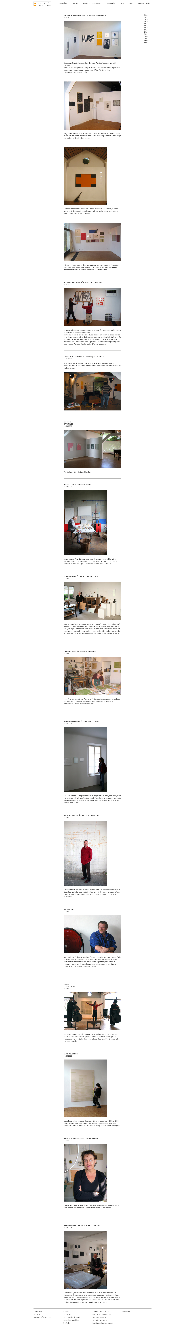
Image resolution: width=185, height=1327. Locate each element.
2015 (145, 21)
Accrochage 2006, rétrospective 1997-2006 (83, 282)
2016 (145, 19)
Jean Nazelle (85, 472)
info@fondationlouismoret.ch (103, 1323)
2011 (145, 30)
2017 (145, 17)
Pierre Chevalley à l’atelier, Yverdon (82, 1225)
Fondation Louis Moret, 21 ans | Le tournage (84, 357)
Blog (122, 3)
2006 (145, 40)
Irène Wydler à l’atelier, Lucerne (80, 651)
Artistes (75, 3)
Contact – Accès (144, 3)
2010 (145, 32)
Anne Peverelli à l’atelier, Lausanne (81, 1138)
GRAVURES (68, 424)
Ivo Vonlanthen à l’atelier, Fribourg (81, 815)
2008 (145, 36)
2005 (145, 43)
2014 (145, 23)
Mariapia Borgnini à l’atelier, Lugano (81, 721)
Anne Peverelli (85, 136)
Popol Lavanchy (71, 986)
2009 (145, 34)
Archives (37, 1314)
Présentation (110, 3)
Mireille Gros (74, 136)
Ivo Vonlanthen (90, 265)
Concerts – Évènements (92, 3)
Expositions (63, 3)
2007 (145, 38)
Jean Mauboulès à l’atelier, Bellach (81, 576)
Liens (131, 3)
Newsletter (126, 1311)
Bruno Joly (69, 909)
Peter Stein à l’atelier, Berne (78, 485)
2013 (145, 26)
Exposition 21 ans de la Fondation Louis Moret (85, 15)
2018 (145, 15)
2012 (145, 28)
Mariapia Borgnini (78, 796)
